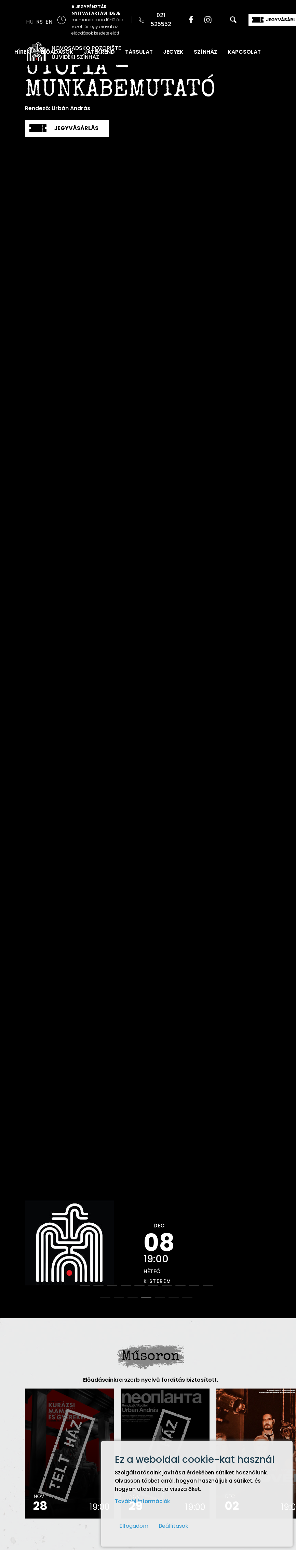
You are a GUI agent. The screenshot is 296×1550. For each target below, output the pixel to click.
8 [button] (180, 1285)
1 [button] (85, 1285)
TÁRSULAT (139, 52)
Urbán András (71, 108)
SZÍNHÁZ (205, 52)
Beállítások (173, 1526)
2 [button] (98, 1285)
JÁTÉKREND (99, 52)
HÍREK (22, 52)
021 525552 (161, 19)
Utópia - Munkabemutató (120, 80)
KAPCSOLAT (244, 52)
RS (39, 22)
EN (48, 22)
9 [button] (194, 1285)
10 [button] (208, 1285)
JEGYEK (173, 52)
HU (29, 22)
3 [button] (112, 1285)
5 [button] (139, 1285)
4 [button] (126, 1285)
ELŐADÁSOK (56, 52)
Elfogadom (133, 1526)
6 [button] (153, 1285)
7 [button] (167, 1285)
